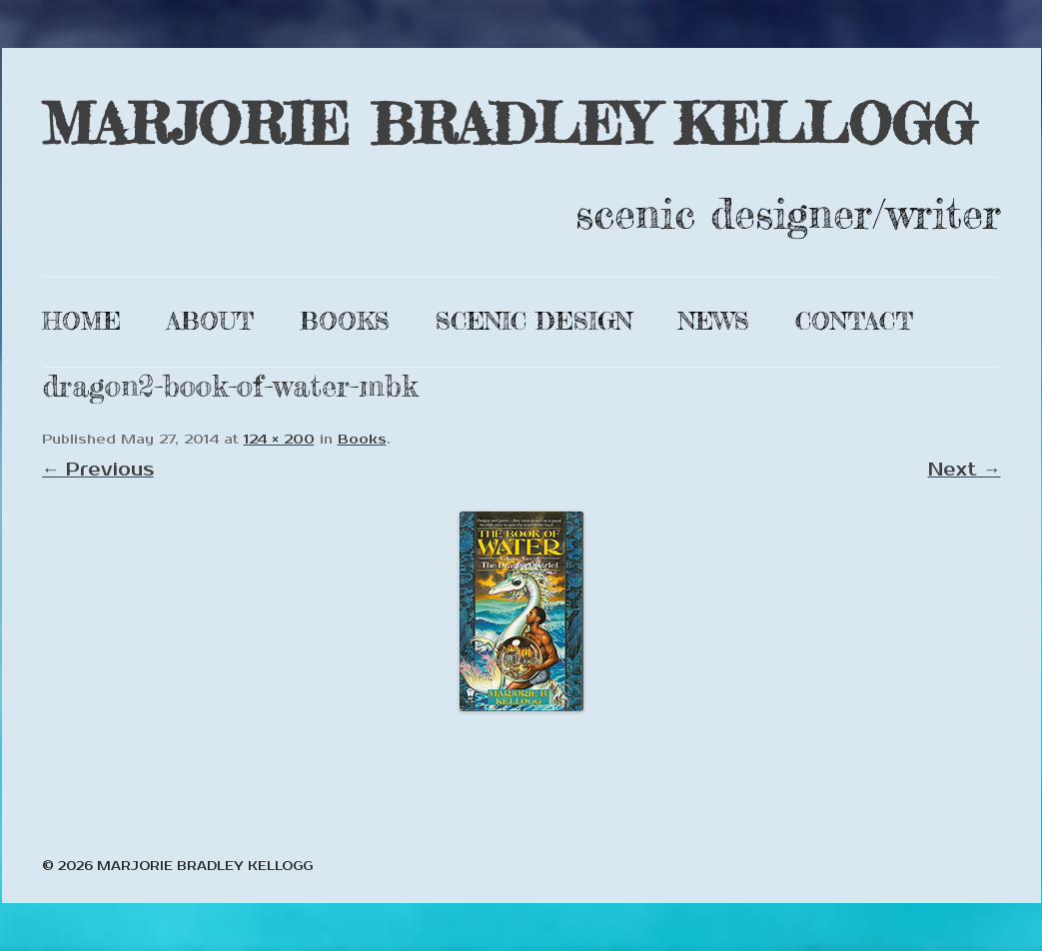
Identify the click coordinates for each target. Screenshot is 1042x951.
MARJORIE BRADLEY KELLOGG (508, 123)
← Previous (98, 469)
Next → (964, 469)
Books (345, 321)
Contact (854, 321)
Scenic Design (534, 321)
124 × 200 (279, 440)
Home (81, 321)
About (210, 321)
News (713, 321)
